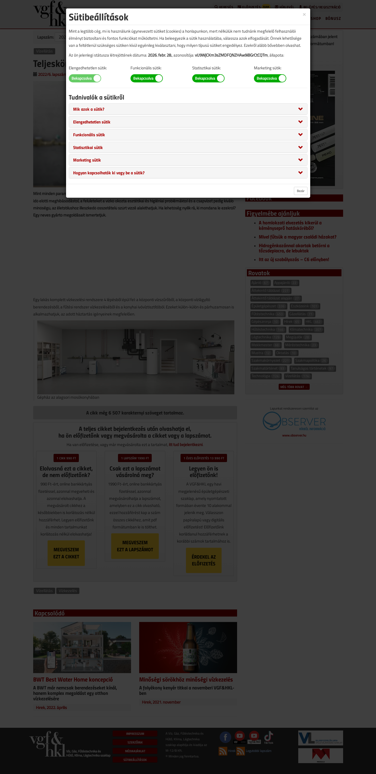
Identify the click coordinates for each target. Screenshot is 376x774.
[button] (88, 108)
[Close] (304, 14)
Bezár (300, 190)
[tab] (188, 109)
